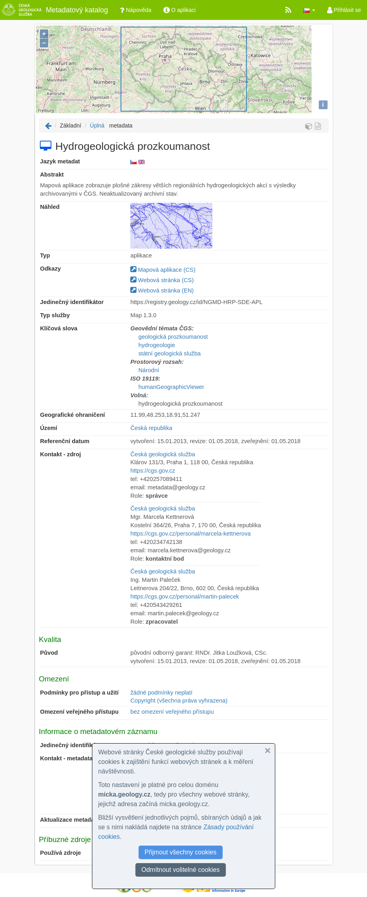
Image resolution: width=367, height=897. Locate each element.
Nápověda (135, 10)
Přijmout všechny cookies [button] (181, 852)
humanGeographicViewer (171, 387)
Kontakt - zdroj (60, 454)
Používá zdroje (60, 853)
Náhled (50, 207)
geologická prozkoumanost (173, 337)
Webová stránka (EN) (162, 290)
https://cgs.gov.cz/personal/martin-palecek (184, 596)
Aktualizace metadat (68, 820)
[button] (309, 10)
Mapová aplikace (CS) (162, 270)
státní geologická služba (169, 353)
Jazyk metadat (60, 161)
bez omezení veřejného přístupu (172, 712)
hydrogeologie (156, 345)
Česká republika (151, 428)
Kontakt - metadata (66, 758)
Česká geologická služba (162, 454)
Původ (49, 653)
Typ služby (55, 315)
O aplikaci (179, 10)
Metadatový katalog (54, 10)
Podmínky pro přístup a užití (79, 692)
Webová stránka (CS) (162, 280)
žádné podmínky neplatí (161, 692)
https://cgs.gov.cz (152, 470)
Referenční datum (65, 441)
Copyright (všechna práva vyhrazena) (179, 700)
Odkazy (50, 268)
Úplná (97, 125)
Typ (45, 255)
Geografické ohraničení (72, 415)
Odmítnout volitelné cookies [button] (180, 869)
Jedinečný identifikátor (72, 302)
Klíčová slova (59, 328)
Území (48, 428)
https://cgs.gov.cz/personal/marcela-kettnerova (190, 533)
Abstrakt (52, 174)
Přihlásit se (344, 10)
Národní (148, 370)
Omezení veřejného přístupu (79, 712)
